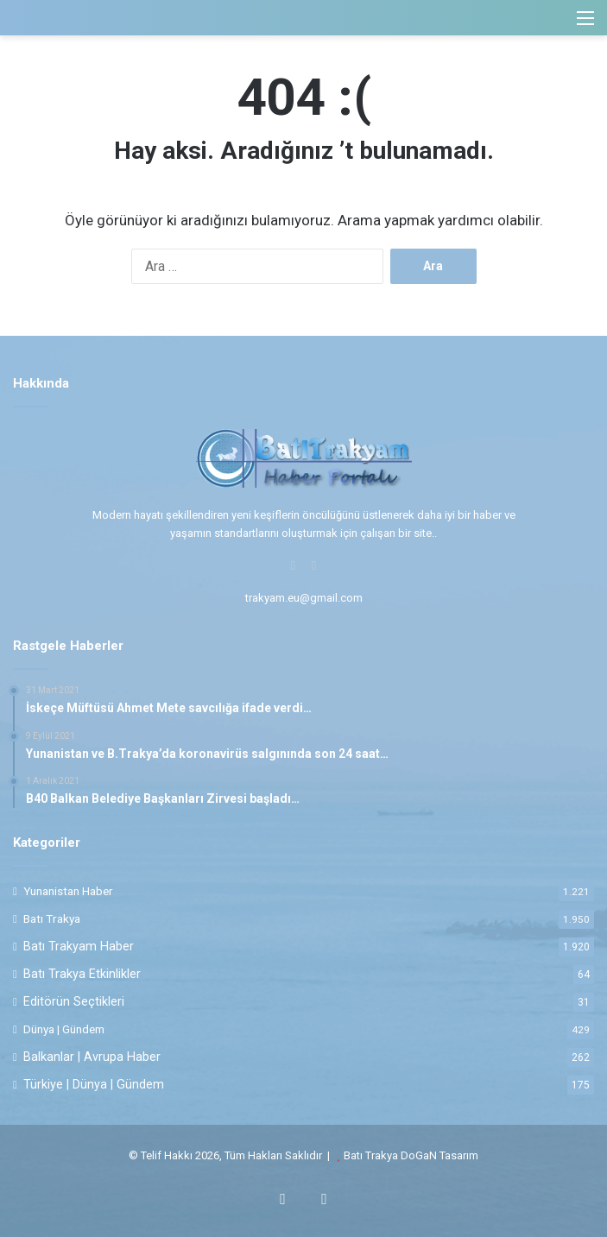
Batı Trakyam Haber (78, 946)
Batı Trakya (51, 918)
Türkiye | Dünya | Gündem (93, 1084)
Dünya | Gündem (63, 1029)
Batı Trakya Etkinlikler (82, 974)
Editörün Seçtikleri (73, 1001)
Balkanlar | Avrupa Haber (92, 1056)
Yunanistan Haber (68, 891)
